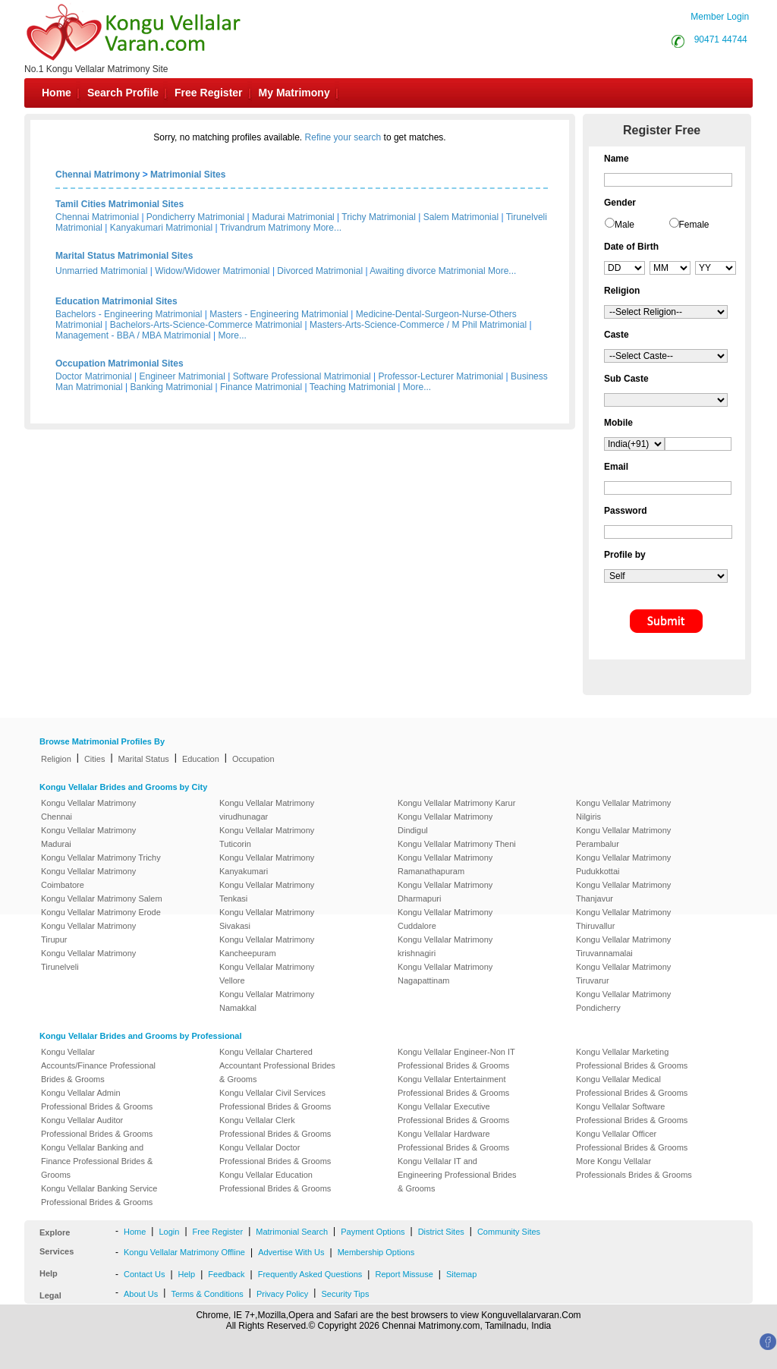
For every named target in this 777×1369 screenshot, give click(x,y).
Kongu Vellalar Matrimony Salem (101, 898)
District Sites (441, 1231)
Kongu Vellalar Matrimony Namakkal (266, 1001)
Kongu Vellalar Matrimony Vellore (266, 973)
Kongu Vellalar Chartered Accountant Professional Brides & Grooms (277, 1065)
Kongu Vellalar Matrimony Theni (457, 843)
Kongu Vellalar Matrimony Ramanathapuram (445, 864)
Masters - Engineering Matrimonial (278, 314)
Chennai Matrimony (97, 174)
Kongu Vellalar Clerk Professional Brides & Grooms (275, 1127)
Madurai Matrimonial (293, 217)
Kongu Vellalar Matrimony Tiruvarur (623, 973)
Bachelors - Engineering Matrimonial (128, 314)
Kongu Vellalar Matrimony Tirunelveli (88, 960)
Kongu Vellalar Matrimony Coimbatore (88, 878)
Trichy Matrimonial (378, 217)
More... (327, 227)
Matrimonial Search (292, 1231)
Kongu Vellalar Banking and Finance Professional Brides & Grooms (97, 1161)
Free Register (208, 93)
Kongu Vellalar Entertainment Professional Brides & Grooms (453, 1086)
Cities (94, 758)
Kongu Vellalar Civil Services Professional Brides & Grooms (275, 1099)
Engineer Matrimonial (182, 376)
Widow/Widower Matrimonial (212, 271)
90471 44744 (720, 39)
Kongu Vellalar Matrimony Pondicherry (623, 1001)
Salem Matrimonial (461, 217)
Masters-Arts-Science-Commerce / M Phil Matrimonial (418, 324)
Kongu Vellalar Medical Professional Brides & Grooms (631, 1086)
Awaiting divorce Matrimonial (428, 271)
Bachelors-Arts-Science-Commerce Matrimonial (206, 324)
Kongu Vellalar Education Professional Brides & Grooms (275, 1181)
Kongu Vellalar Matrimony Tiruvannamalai (623, 946)
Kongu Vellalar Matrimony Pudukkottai (623, 864)
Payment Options (372, 1231)
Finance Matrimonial (261, 387)
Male (624, 224)
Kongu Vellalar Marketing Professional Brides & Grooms (631, 1058)
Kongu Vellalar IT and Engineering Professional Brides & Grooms (457, 1175)
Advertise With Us (291, 1252)
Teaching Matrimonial (352, 387)
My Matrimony (294, 93)
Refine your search (343, 137)
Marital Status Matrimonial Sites (124, 255)
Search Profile (123, 93)
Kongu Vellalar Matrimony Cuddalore (445, 919)
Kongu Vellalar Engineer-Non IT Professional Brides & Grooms (456, 1058)
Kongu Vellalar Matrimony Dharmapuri (445, 891)
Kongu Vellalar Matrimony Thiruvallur (623, 919)
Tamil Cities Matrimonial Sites (119, 204)
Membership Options (376, 1252)
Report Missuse (404, 1274)
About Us (141, 1293)
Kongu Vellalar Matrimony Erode (101, 912)
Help (187, 1274)
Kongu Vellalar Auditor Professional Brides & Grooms (97, 1127)
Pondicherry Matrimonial (195, 217)
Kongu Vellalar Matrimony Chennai (88, 809)
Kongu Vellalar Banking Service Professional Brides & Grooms (99, 1195)
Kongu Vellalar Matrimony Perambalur (623, 837)
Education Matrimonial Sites (116, 301)
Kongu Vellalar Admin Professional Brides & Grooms (97, 1099)
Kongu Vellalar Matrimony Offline (184, 1252)
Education (200, 758)
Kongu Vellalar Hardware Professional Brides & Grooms (453, 1140)
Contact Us (144, 1274)
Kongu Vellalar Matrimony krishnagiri (445, 946)
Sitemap (461, 1274)
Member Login (719, 16)
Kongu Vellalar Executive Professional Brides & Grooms (453, 1113)
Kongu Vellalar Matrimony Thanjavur (623, 891)
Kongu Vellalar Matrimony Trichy (101, 857)
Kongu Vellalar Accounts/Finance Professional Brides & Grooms (98, 1065)
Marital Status (143, 758)
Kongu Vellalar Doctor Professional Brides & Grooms (275, 1154)
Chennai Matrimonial (97, 217)
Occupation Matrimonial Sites (119, 363)
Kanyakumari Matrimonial (161, 227)
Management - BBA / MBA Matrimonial (133, 335)
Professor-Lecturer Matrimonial (441, 376)
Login (169, 1231)
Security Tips (345, 1293)
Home (56, 93)
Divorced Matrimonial (320, 271)
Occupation (253, 758)
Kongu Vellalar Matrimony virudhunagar (266, 809)
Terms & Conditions (207, 1293)
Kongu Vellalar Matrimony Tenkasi (266, 891)
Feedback (226, 1274)
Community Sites (508, 1231)
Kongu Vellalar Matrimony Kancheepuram (266, 946)
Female (694, 224)
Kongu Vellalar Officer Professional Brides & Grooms (631, 1140)
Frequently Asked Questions (310, 1274)
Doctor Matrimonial (93, 376)
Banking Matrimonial (172, 387)
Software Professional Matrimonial (302, 376)
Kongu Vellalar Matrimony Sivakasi (266, 919)
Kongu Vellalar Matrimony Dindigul (445, 823)
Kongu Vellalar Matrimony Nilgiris (623, 809)
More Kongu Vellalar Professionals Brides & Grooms (634, 1168)
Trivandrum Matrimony (265, 227)
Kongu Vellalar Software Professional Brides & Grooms (631, 1113)
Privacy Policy (282, 1293)
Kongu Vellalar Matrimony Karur (456, 802)
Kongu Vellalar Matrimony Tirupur (88, 932)
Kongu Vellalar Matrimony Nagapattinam (445, 973)
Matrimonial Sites (187, 174)
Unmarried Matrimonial (101, 271)
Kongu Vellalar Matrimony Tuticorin (266, 837)
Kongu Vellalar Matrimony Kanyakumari (266, 864)
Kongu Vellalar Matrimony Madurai (88, 837)
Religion (56, 758)
